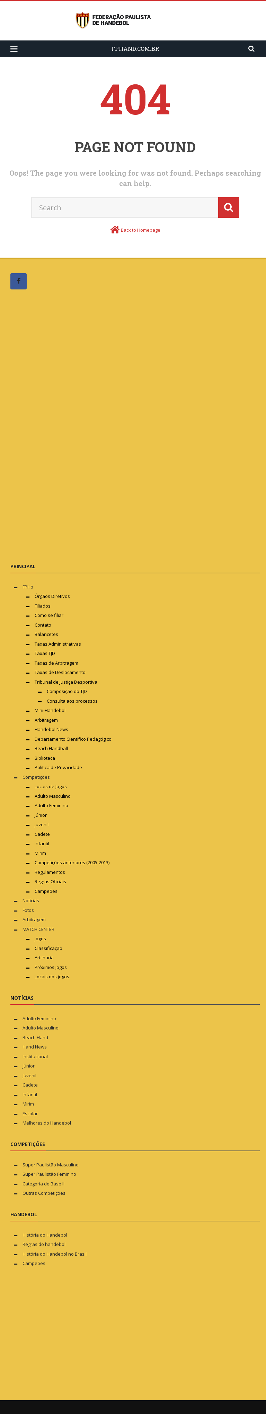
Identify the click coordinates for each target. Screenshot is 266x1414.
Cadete (42, 834)
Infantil (42, 843)
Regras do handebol (44, 1244)
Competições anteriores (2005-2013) (72, 862)
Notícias (31, 900)
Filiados (43, 606)
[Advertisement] (62, 426)
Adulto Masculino (53, 796)
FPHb (28, 587)
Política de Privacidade (58, 767)
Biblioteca (45, 758)
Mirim (40, 853)
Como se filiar (49, 615)
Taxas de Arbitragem (56, 663)
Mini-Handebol (50, 710)
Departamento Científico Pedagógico (73, 739)
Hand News (35, 1047)
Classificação (48, 948)
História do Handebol (45, 1235)
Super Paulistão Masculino (51, 1165)
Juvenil (41, 824)
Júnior (41, 815)
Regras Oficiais (50, 881)
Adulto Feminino (51, 805)
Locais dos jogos (52, 976)
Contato (43, 625)
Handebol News (51, 729)
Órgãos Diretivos (52, 596)
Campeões (46, 891)
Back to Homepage (140, 230)
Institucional (35, 1056)
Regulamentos (50, 872)
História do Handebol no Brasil (55, 1254)
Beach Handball (51, 748)
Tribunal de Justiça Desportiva (66, 682)
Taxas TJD (45, 653)
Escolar (30, 1113)
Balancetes (46, 634)
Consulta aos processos (72, 701)
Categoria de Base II (43, 1184)
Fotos (28, 910)
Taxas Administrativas (58, 644)
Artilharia (44, 957)
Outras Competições (44, 1193)
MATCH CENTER (38, 929)
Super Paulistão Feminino (49, 1174)
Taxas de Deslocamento (60, 672)
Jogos (40, 938)
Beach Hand (35, 1037)
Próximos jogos (51, 967)
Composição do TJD (67, 691)
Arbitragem (46, 720)
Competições (36, 777)
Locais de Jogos (51, 786)
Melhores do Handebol (47, 1123)
